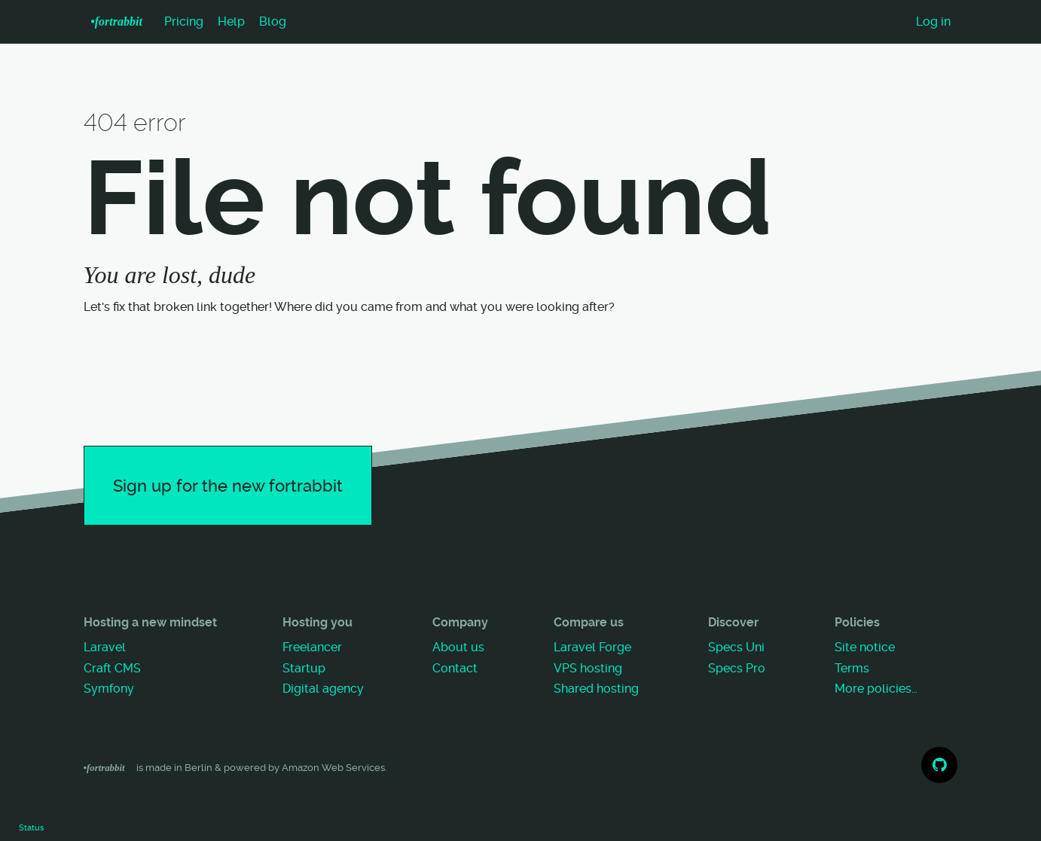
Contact (455, 668)
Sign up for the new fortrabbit (228, 485)
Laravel (105, 647)
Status (31, 828)
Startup (303, 668)
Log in (933, 21)
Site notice (865, 647)
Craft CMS (112, 668)
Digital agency (323, 688)
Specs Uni (736, 647)
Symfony (109, 688)
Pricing (183, 21)
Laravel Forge (592, 647)
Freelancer (312, 647)
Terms (852, 668)
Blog (272, 21)
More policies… (876, 688)
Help (231, 21)
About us (458, 647)
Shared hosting (596, 688)
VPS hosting (588, 668)
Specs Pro (736, 668)
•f (116, 21)
